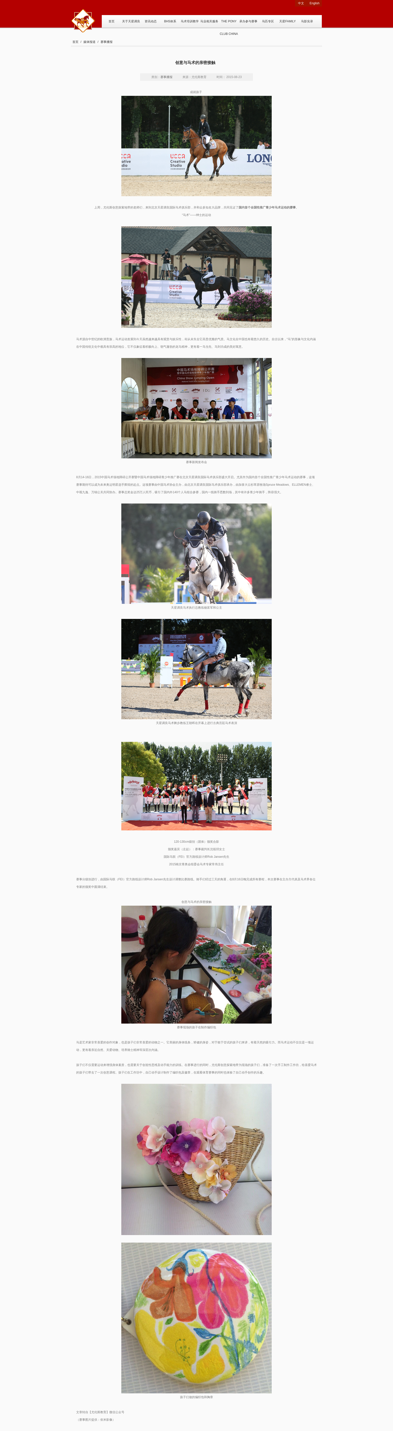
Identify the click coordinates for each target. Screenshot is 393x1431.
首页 (112, 21)
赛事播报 (107, 42)
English (314, 3)
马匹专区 (268, 21)
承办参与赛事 (248, 21)
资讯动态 (151, 21)
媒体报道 (89, 42)
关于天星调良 (131, 21)
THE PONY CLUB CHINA (229, 24)
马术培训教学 (190, 21)
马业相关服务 (209, 21)
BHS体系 (170, 21)
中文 (301, 3)
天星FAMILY (287, 21)
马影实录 (307, 21)
